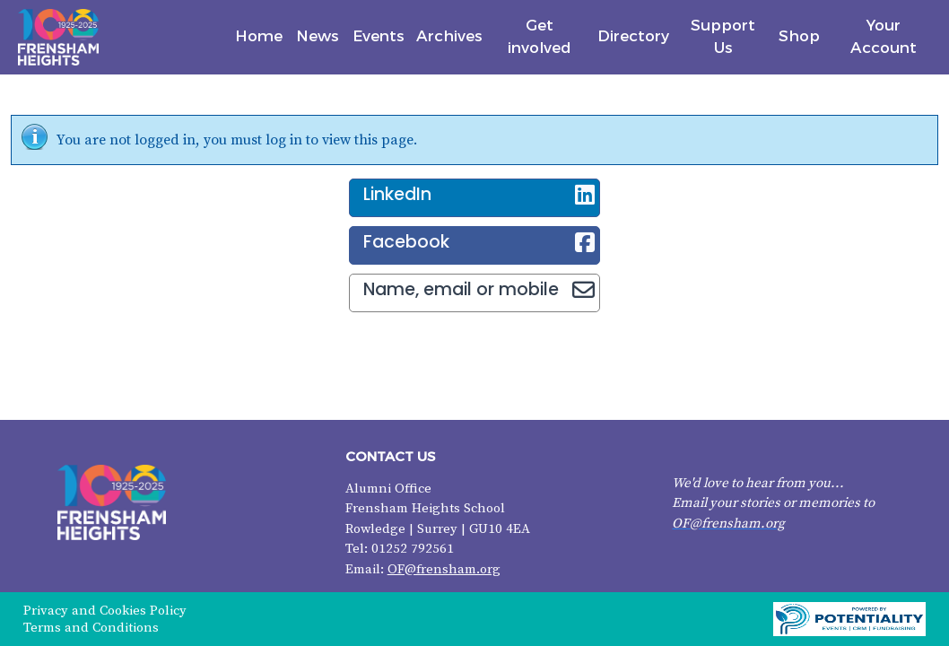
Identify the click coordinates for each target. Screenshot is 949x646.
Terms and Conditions (91, 627)
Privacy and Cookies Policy (105, 610)
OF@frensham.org (444, 569)
